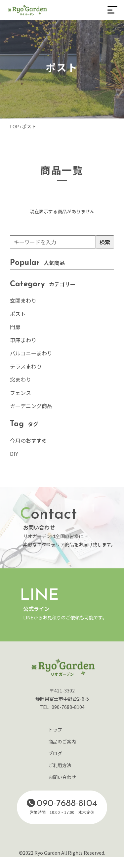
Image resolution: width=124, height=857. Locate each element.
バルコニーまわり (31, 353)
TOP (14, 126)
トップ (55, 729)
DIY (14, 453)
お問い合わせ (62, 777)
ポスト (18, 314)
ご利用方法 (59, 765)
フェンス (20, 393)
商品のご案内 (62, 741)
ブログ (55, 753)
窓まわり (20, 379)
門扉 (15, 327)
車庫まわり (23, 340)
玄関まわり (23, 300)
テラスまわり (26, 366)
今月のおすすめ (28, 440)
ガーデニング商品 (31, 406)
